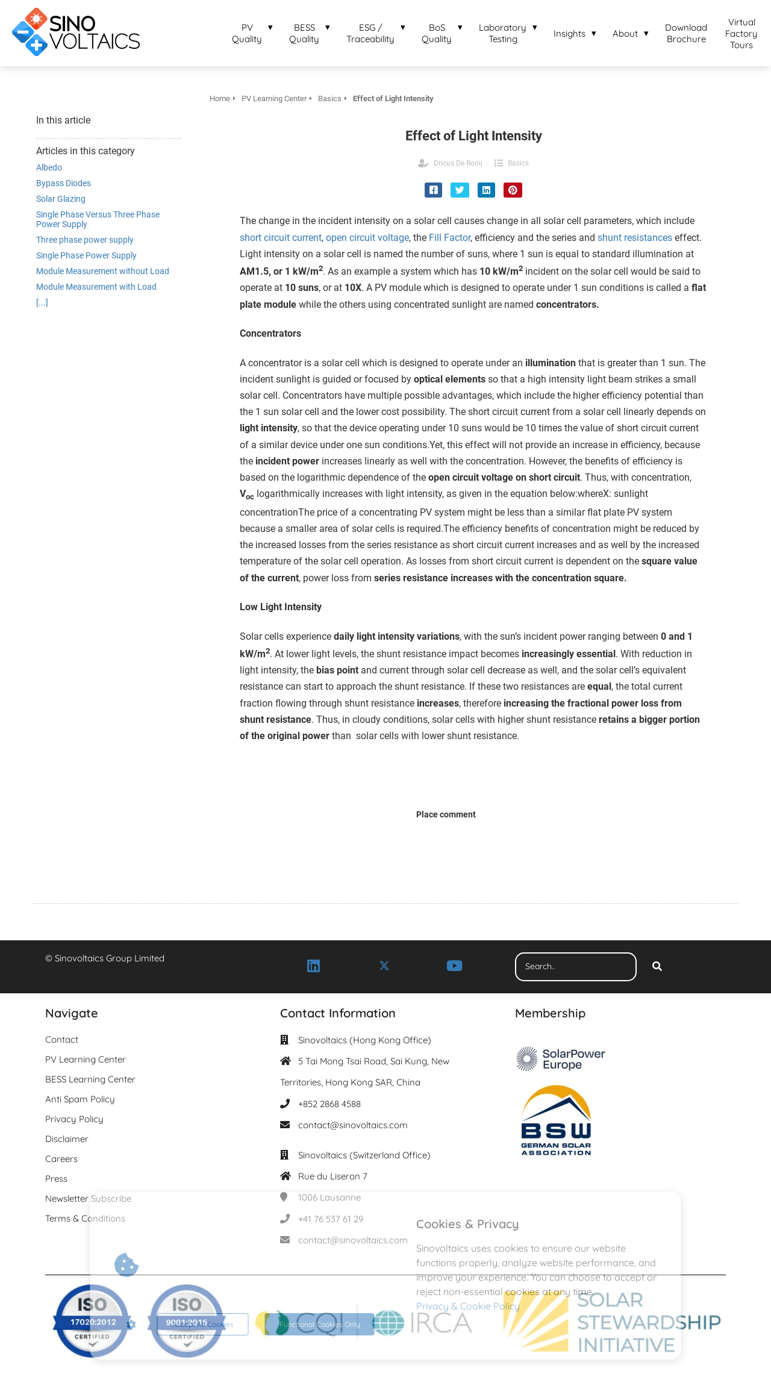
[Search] (657, 966)
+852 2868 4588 (329, 1104)
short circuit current (281, 237)
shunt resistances (635, 237)
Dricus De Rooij (458, 163)
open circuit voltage (367, 237)
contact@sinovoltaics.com (353, 1125)
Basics (518, 163)
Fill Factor (449, 237)
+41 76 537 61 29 (330, 1219)
